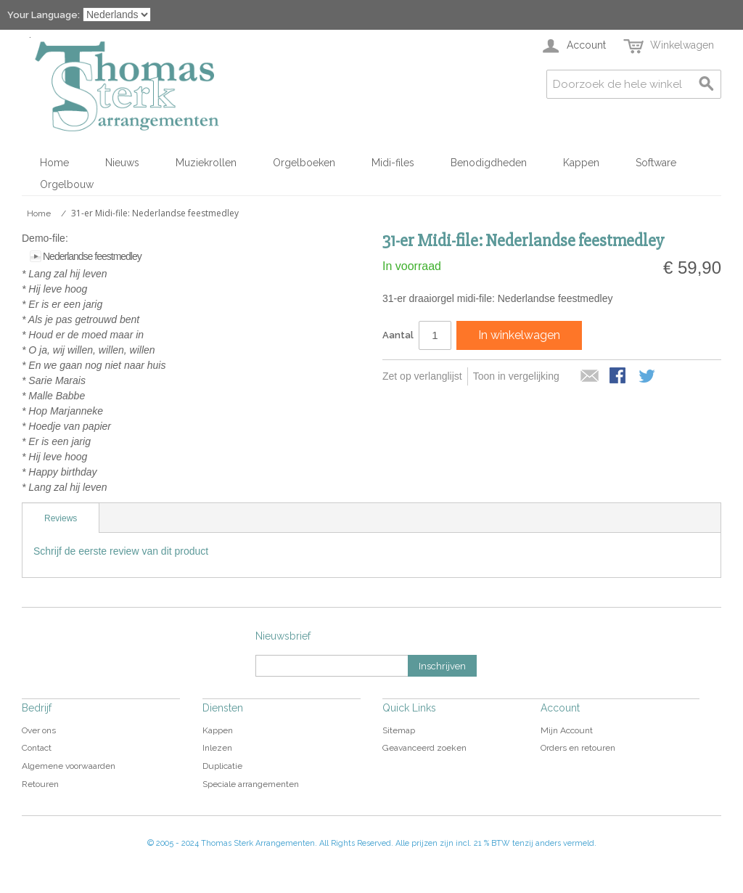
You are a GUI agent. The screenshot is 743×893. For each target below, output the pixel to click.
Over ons (39, 730)
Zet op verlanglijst (422, 376)
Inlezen (217, 748)
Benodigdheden (489, 162)
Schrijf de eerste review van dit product (120, 551)
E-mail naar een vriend (589, 376)
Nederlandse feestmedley (92, 256)
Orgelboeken (304, 162)
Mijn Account (567, 730)
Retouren (40, 784)
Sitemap (398, 730)
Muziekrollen (206, 162)
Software (656, 162)
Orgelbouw (67, 184)
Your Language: (43, 14)
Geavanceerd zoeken (424, 748)
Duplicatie (222, 766)
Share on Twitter (648, 376)
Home (54, 162)
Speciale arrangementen (250, 784)
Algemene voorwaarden (68, 766)
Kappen (581, 162)
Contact (37, 748)
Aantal (398, 335)
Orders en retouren (578, 748)
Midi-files (393, 162)
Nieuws (122, 162)
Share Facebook (618, 376)
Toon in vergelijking (516, 376)
